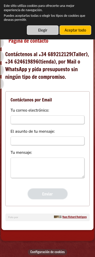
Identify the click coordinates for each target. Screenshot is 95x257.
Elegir (42, 30)
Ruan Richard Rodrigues (74, 217)
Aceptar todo (75, 30)
